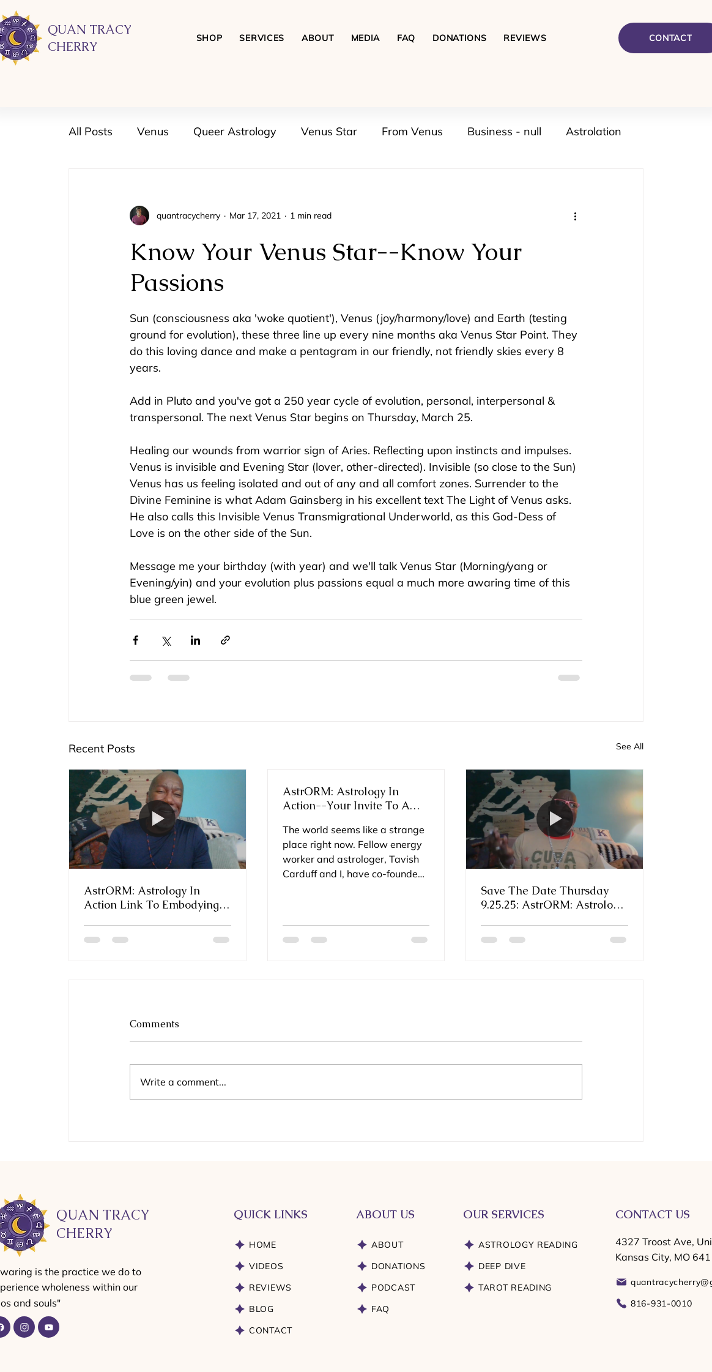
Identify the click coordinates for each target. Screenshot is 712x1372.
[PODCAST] (400, 1288)
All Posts (91, 131)
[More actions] (575, 215)
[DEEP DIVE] (530, 1266)
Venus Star (329, 131)
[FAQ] (400, 1309)
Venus (153, 131)
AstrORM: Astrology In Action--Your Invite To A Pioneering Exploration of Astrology (348, 798)
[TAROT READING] (530, 1288)
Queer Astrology (234, 131)
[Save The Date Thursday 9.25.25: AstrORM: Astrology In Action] (554, 819)
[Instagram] (24, 1327)
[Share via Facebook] (135, 640)
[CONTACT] (286, 1330)
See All (629, 746)
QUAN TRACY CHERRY (102, 1224)
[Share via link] (225, 640)
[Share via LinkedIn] (195, 640)
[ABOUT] (400, 1245)
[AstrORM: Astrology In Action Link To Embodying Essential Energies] (157, 819)
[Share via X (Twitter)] (165, 640)
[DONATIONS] (400, 1266)
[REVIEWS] (286, 1288)
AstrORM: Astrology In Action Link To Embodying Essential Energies (151, 897)
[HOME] (286, 1245)
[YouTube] (48, 1327)
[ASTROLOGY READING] (530, 1245)
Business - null (504, 131)
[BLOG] (286, 1309)
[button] (262, 38)
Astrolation (593, 131)
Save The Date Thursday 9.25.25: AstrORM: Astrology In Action (553, 897)
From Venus (412, 131)
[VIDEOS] (286, 1266)
